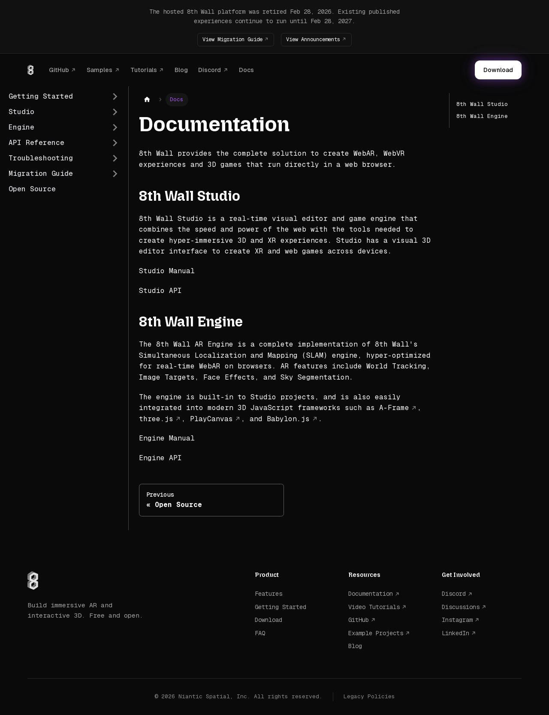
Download (498, 70)
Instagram (457, 620)
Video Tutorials (374, 607)
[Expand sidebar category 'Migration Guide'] (115, 174)
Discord (209, 69)
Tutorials (143, 69)
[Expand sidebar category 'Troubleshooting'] (115, 158)
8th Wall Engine (482, 116)
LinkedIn (455, 633)
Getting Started (280, 607)
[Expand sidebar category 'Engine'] (115, 127)
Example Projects (375, 633)
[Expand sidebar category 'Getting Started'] (115, 96)
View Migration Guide (227, 39)
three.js (156, 418)
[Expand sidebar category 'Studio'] (115, 112)
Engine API (160, 457)
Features (268, 593)
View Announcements (318, 39)
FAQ (260, 633)
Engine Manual (167, 438)
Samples (99, 69)
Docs (246, 69)
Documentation (370, 593)
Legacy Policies (369, 696)
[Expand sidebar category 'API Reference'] (115, 143)
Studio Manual (167, 270)
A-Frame (394, 407)
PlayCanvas (211, 418)
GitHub (59, 69)
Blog (181, 69)
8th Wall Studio (482, 104)
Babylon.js (288, 418)
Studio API (160, 290)
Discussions (461, 607)
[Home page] (147, 99)
